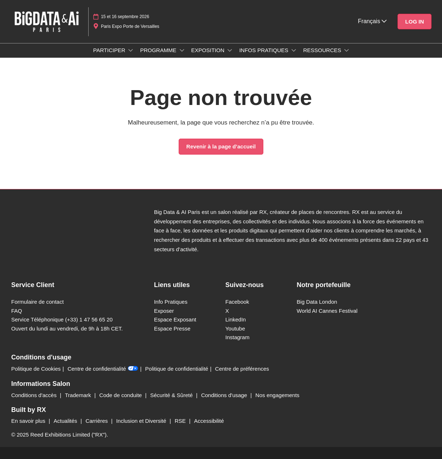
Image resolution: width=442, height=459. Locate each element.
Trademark (79, 395)
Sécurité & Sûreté (172, 395)
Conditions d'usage (224, 395)
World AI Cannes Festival (327, 311)
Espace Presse (172, 328)
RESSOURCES (323, 50)
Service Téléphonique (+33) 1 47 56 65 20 (61, 319)
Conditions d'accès (34, 395)
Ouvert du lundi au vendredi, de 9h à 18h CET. (67, 328)
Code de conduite (121, 395)
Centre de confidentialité (103, 368)
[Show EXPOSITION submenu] (230, 50)
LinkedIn (235, 319)
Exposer (164, 311)
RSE (181, 421)
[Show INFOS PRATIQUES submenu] (294, 50)
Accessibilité (209, 421)
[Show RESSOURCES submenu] (346, 50)
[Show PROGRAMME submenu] (182, 50)
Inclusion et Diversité (142, 421)
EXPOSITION (208, 50)
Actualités (66, 421)
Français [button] (372, 21)
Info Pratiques (171, 302)
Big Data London (317, 302)
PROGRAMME (159, 50)
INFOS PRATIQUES (264, 50)
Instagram (237, 337)
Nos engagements (277, 395)
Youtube (235, 328)
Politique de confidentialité (176, 369)
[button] (415, 22)
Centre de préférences (242, 369)
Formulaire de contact (37, 302)
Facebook (237, 302)
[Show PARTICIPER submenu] (130, 50)
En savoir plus (29, 421)
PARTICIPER (110, 50)
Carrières (97, 421)
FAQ (16, 311)
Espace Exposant (175, 319)
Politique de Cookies (36, 369)
